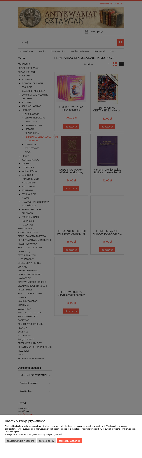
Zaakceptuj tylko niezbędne (20, 441)
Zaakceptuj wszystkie (69, 441)
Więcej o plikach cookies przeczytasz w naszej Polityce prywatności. (34, 434)
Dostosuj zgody (46, 441)
